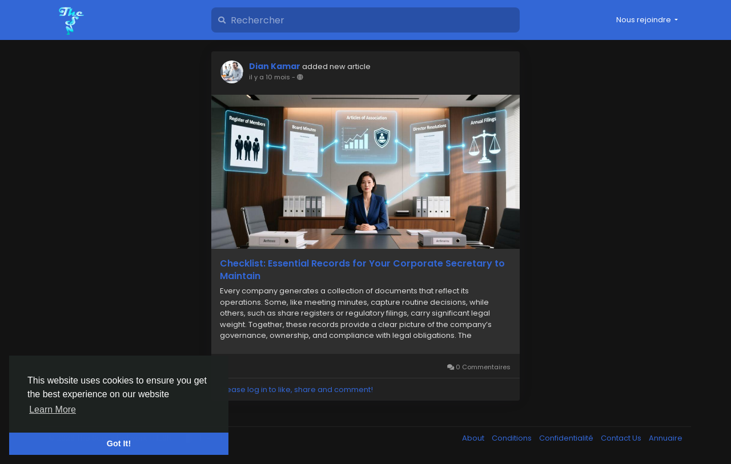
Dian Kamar (274, 66)
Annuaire (665, 438)
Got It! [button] (119, 443)
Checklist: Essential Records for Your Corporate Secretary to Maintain (362, 270)
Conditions (512, 438)
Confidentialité (567, 438)
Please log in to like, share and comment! (296, 389)
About (474, 438)
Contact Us (622, 438)
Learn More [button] (52, 409)
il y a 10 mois (269, 77)
